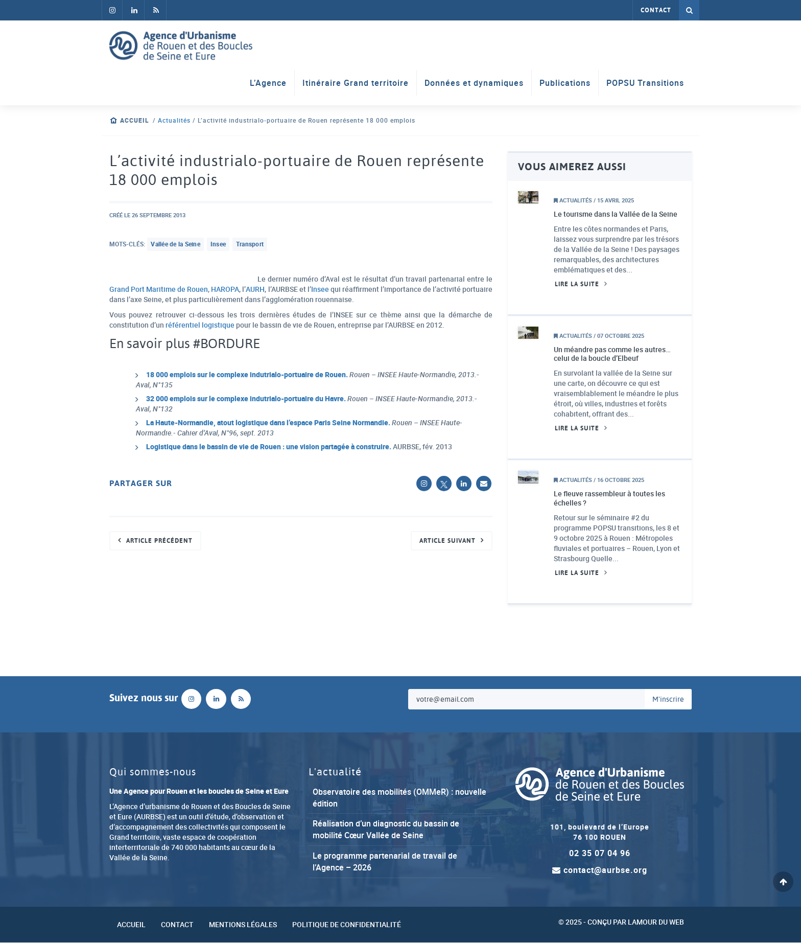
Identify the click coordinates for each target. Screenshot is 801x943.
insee (218, 244)
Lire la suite (577, 284)
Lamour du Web (656, 922)
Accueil (134, 120)
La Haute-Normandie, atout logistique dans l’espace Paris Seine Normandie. (269, 423)
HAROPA (225, 289)
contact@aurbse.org (599, 871)
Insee (319, 289)
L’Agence (268, 82)
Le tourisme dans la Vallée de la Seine (615, 214)
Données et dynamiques (474, 82)
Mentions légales (243, 925)
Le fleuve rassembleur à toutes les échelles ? (609, 499)
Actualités (174, 120)
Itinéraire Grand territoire (355, 82)
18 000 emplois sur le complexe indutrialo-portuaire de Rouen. (247, 375)
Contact (656, 10)
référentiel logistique (201, 325)
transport (250, 244)
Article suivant (447, 541)
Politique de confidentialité (346, 925)
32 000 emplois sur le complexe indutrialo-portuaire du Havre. (246, 399)
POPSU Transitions (645, 82)
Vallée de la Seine (176, 244)
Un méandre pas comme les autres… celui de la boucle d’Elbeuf (612, 354)
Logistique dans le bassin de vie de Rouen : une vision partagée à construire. (268, 447)
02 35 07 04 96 (599, 854)
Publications (565, 82)
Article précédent (159, 541)
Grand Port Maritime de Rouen (158, 289)
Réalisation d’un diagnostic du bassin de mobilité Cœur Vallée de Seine (386, 829)
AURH (255, 289)
